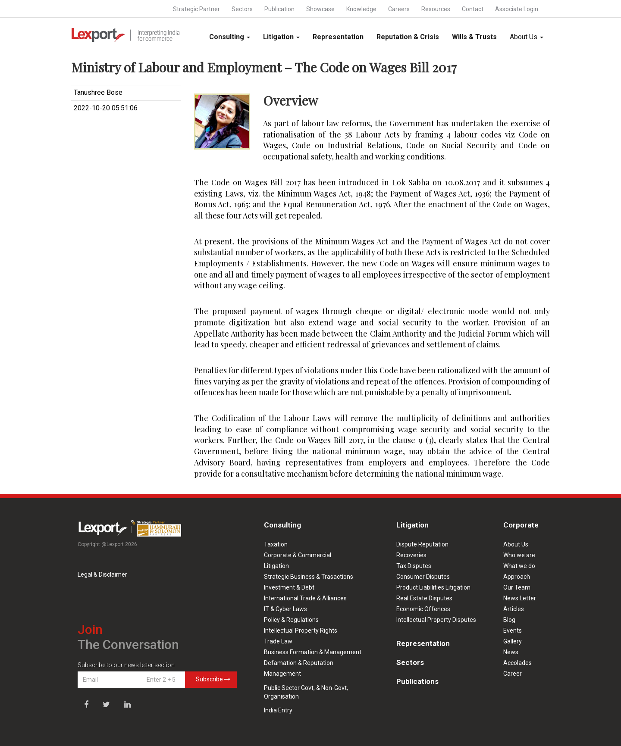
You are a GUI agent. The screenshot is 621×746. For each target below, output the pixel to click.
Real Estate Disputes (424, 598)
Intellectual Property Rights (300, 630)
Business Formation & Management (312, 652)
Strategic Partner (196, 9)
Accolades (517, 662)
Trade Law (278, 641)
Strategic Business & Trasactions (308, 576)
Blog (509, 619)
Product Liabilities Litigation (433, 587)
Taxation (276, 544)
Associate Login (516, 9)
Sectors (242, 9)
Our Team (516, 587)
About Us (526, 37)
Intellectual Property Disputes (436, 619)
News (510, 652)
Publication (279, 9)
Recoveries (411, 555)
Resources (435, 9)
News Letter (519, 598)
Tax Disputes (413, 565)
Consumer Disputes (423, 576)
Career (512, 673)
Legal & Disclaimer (102, 574)
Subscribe (213, 679)
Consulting (229, 37)
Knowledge (361, 9)
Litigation (281, 37)
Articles (513, 609)
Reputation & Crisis (407, 37)
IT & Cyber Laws (285, 609)
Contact (472, 9)
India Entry (278, 710)
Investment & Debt (289, 587)
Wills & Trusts (474, 37)
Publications (417, 681)
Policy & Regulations (291, 619)
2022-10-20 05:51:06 (106, 108)
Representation (338, 37)
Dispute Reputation (422, 544)
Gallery (512, 641)
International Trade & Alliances (305, 598)
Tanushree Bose (98, 92)
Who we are (519, 555)
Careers (399, 9)
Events (512, 630)
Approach (516, 576)
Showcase (320, 9)
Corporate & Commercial (297, 555)
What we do (519, 565)
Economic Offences (423, 609)
